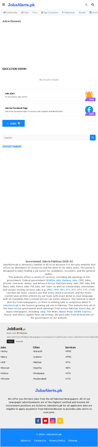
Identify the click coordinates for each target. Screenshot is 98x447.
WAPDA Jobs (54, 280)
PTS (68, 289)
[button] (3, 5)
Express (86, 311)
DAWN (77, 311)
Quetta (37, 367)
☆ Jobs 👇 (13, 123)
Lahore (37, 356)
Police (4, 373)
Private (5, 378)
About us (26, 440)
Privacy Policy (57, 440)
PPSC (50, 289)
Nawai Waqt (66, 311)
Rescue (4, 367)
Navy (3, 356)
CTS (67, 378)
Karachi (37, 351)
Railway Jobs (69, 280)
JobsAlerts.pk (10, 305)
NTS (62, 289)
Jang (42, 311)
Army (3, 351)
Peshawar (39, 373)
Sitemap (72, 440)
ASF (3, 362)
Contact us (40, 440)
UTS (68, 373)
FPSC (56, 289)
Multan (37, 362)
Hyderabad (39, 378)
